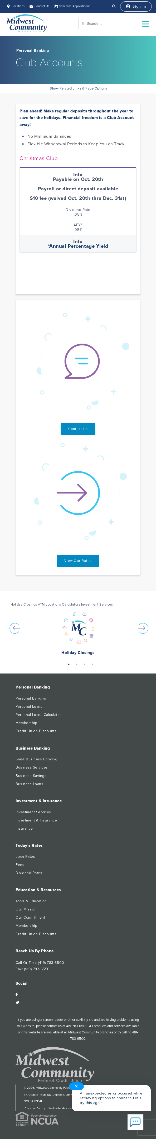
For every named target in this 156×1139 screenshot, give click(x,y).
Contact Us (78, 429)
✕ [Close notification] (76, 1081)
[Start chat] (135, 1123)
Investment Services (33, 812)
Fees (20, 865)
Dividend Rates (29, 873)
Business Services (32, 767)
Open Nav (148, 20)
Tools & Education (31, 901)
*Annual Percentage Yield (78, 246)
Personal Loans (29, 706)
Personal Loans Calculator (38, 714)
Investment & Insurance (36, 820)
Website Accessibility (65, 1108)
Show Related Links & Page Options (78, 88)
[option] (78, 634)
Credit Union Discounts (36, 731)
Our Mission (26, 909)
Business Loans (29, 784)
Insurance (24, 828)
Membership (26, 723)
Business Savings (31, 776)
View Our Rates (78, 561)
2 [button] (76, 664)
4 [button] (92, 664)
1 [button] (68, 664)
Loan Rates (25, 856)
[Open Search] (114, 6)
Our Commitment (30, 917)
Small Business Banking (36, 759)
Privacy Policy (34, 1108)
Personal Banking (32, 50)
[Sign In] (136, 6)
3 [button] (84, 664)
